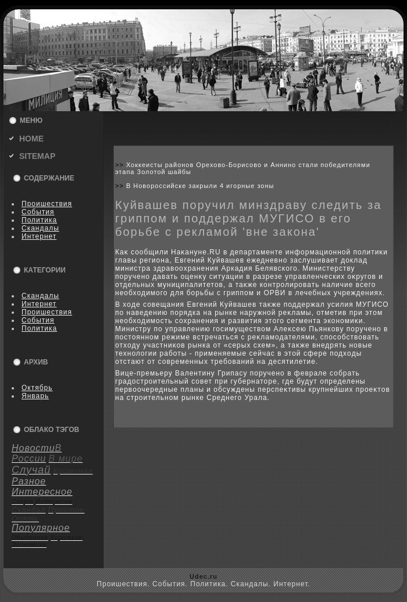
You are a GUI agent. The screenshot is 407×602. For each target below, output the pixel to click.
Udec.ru (203, 576)
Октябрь (37, 388)
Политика (39, 220)
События (38, 212)
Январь (35, 396)
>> (120, 164)
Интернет (39, 236)
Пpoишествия (47, 204)
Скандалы (40, 228)
